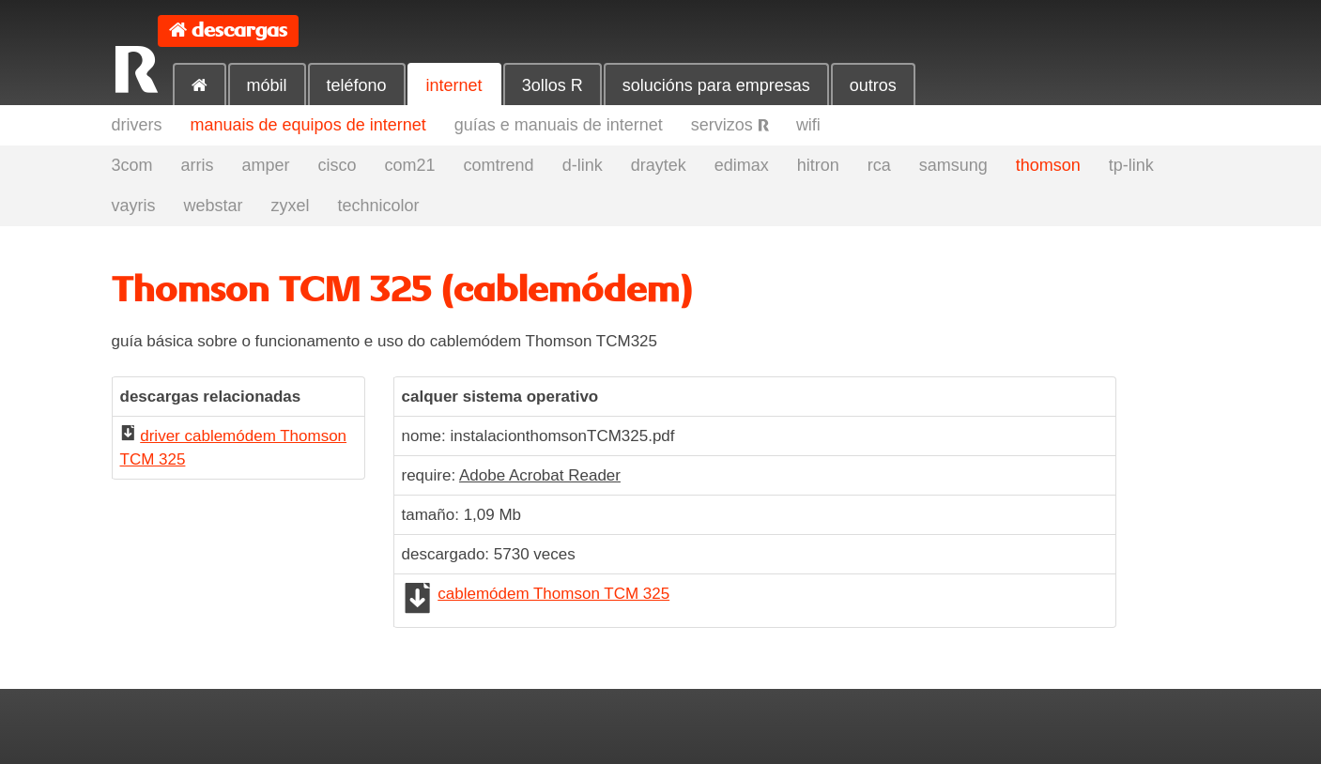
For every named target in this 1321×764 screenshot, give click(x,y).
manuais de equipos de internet (308, 124)
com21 (410, 165)
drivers (137, 124)
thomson (1048, 165)
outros (873, 85)
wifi (808, 124)
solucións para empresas (716, 85)
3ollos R (552, 85)
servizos (729, 124)
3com (132, 165)
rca (879, 165)
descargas (239, 30)
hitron (818, 165)
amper (266, 165)
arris (197, 165)
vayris (134, 205)
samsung (953, 165)
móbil (267, 85)
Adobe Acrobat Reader (540, 475)
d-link (582, 165)
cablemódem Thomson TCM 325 (553, 594)
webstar (213, 205)
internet (454, 85)
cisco (337, 165)
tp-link (1131, 165)
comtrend (499, 165)
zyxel (290, 205)
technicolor (379, 205)
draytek (658, 165)
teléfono (357, 85)
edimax (741, 165)
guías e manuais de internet (558, 124)
